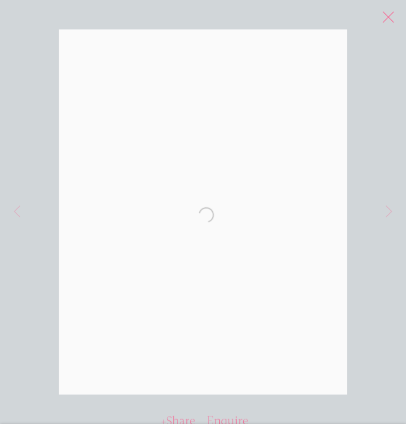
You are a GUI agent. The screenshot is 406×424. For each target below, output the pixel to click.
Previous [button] (17, 212)
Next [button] (389, 212)
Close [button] (393, 20)
